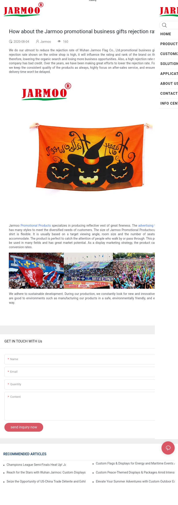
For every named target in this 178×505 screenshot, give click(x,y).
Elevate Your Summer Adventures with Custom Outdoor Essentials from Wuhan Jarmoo (135, 481)
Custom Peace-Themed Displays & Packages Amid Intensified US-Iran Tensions (135, 472)
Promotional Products (35, 225)
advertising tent (149, 225)
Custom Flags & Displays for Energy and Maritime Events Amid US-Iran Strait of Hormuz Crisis (135, 463)
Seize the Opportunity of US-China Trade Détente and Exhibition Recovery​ (46, 481)
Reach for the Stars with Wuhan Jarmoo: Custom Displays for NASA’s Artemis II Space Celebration (46, 472)
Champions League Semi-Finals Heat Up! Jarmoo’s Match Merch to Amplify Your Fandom (36, 464)
